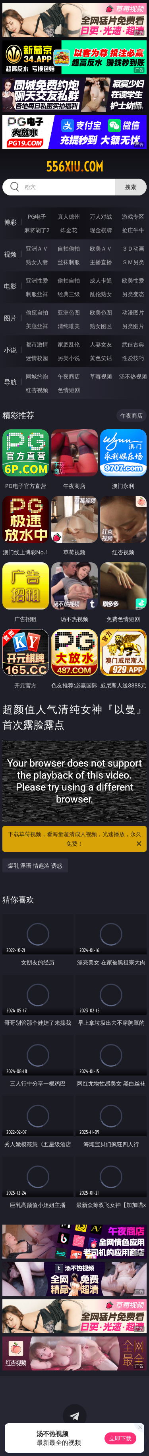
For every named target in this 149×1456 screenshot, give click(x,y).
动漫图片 (133, 312)
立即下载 (120, 1438)
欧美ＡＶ (101, 248)
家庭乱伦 (69, 344)
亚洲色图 (69, 312)
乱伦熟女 (101, 294)
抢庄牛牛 (133, 230)
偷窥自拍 (37, 312)
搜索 (130, 187)
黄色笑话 (101, 358)
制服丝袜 (37, 294)
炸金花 (68, 230)
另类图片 (133, 326)
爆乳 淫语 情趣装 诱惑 (35, 865)
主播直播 (101, 262)
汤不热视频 (133, 376)
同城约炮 (37, 376)
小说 (10, 350)
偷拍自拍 (69, 280)
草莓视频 (101, 376)
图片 (10, 318)
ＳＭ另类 (133, 262)
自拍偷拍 (69, 248)
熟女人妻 (37, 262)
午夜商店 (69, 376)
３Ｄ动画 (133, 248)
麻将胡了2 (37, 230)
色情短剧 (69, 390)
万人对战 (101, 216)
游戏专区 (133, 216)
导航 (10, 382)
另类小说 (69, 358)
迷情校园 (37, 358)
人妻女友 (101, 344)
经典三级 (69, 294)
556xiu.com (74, 167)
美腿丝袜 (37, 326)
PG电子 (36, 216)
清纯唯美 (69, 326)
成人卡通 (101, 280)
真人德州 (69, 216)
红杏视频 (37, 390)
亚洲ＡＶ (37, 248)
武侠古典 (133, 344)
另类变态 (133, 294)
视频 (10, 254)
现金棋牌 (101, 230)
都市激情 (37, 344)
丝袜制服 (69, 262)
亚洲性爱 (37, 280)
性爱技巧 (133, 358)
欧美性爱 (133, 280)
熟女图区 (101, 326)
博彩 (10, 222)
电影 (10, 286)
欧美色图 (101, 312)
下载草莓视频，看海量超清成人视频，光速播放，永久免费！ (75, 839)
